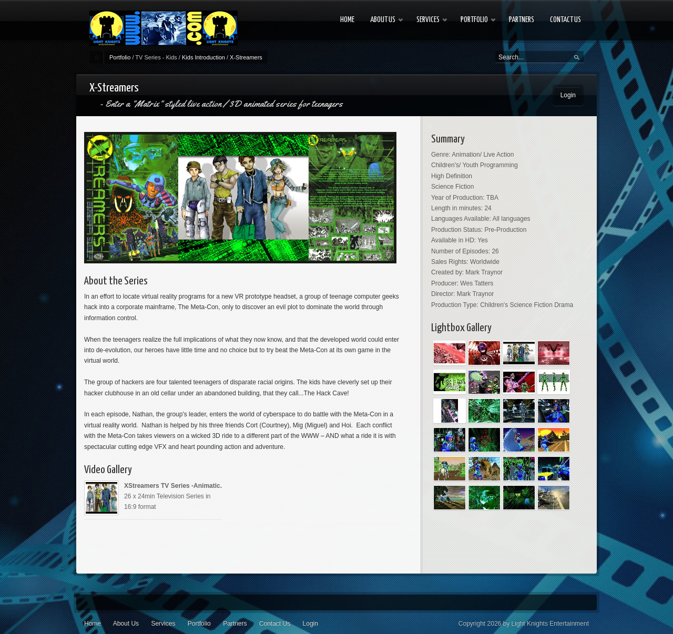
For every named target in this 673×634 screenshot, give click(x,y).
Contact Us (274, 623)
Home (92, 623)
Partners (235, 623)
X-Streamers (246, 57)
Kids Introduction (203, 57)
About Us (126, 623)
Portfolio (119, 57)
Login (568, 95)
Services (163, 623)
